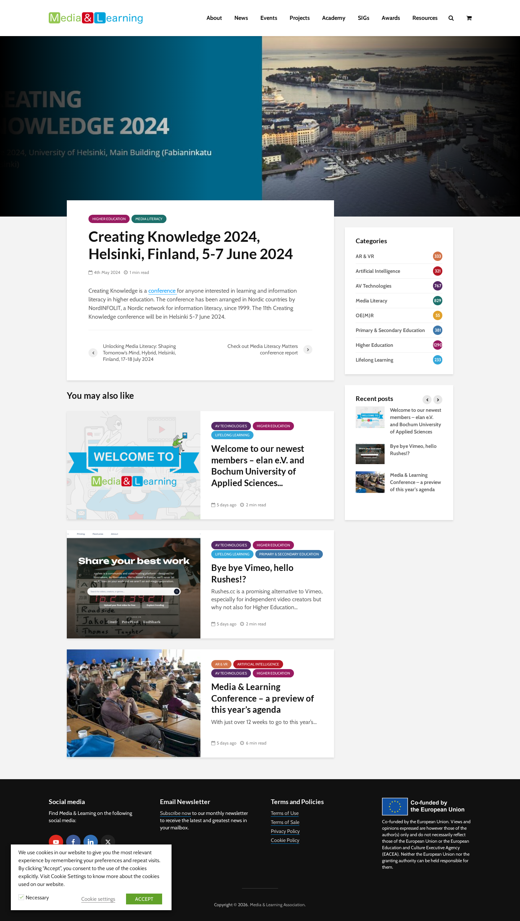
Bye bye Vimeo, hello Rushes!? (252, 573)
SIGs (363, 17)
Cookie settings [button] (98, 899)
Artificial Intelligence (258, 664)
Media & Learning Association (277, 904)
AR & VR (221, 664)
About (214, 17)
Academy (334, 17)
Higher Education (109, 219)
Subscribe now (175, 813)
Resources (425, 17)
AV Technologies (231, 426)
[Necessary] (21, 897)
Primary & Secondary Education (289, 554)
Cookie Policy (285, 840)
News (241, 17)
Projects (300, 17)
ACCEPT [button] (144, 899)
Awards (391, 17)
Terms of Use (285, 813)
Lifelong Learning (232, 435)
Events (268, 17)
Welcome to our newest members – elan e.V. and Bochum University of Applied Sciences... (257, 465)
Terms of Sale (285, 822)
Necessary (37, 897)
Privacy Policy (285, 831)
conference (162, 290)
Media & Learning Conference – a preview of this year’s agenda (262, 698)
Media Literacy (148, 219)
